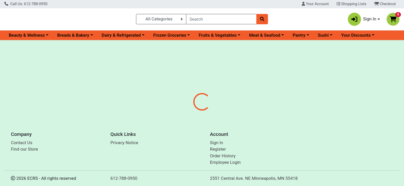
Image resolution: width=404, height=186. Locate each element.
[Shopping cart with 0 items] (393, 20)
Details (183, 109)
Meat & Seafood (264, 37)
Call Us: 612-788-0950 (25, 4)
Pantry (299, 37)
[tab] (182, 109)
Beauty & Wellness (27, 37)
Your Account (315, 4)
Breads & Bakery (73, 37)
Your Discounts (356, 37)
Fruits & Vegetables (218, 37)
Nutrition (205, 109)
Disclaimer (231, 109)
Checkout (385, 4)
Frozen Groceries (169, 37)
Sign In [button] (362, 20)
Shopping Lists (351, 4)
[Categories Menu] (161, 20)
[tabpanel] (286, 129)
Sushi (323, 37)
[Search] (221, 20)
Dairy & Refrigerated (121, 37)
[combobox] (221, 20)
